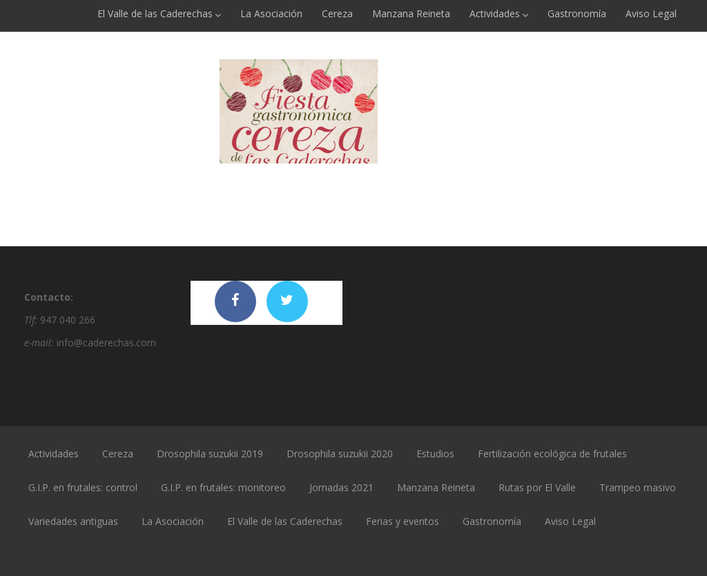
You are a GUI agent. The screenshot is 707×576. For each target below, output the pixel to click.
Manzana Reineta (411, 13)
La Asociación (271, 13)
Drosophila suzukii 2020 (340, 453)
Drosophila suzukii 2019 (210, 453)
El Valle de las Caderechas (159, 13)
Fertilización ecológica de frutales (552, 453)
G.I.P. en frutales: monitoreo (223, 487)
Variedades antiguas (73, 521)
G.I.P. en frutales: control (82, 487)
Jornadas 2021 (341, 487)
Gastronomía (577, 13)
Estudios (435, 453)
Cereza (337, 13)
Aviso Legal (651, 13)
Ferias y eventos (402, 521)
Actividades (498, 13)
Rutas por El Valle (537, 487)
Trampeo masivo (637, 487)
